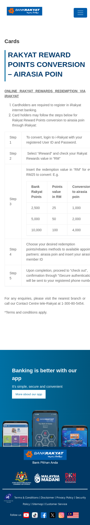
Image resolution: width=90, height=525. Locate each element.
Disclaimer (47, 497)
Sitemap (37, 504)
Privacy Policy (64, 497)
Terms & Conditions (26, 497)
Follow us (15, 514)
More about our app (29, 394)
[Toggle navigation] (80, 13)
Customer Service (56, 504)
